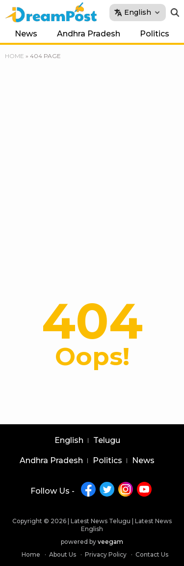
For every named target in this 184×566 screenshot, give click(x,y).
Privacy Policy (106, 554)
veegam (110, 541)
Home (14, 56)
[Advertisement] (92, 158)
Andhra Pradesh (88, 33)
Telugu (106, 440)
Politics (154, 33)
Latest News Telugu (101, 521)
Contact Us (151, 554)
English (68, 440)
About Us (62, 554)
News (26, 33)
